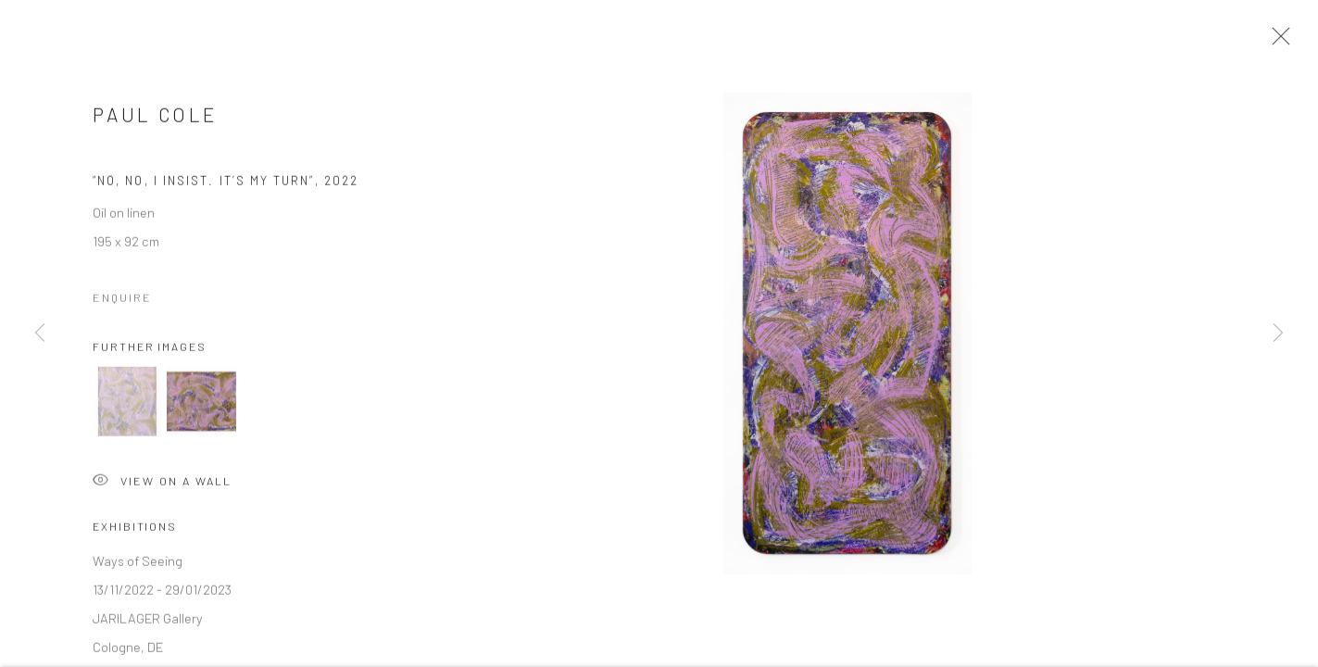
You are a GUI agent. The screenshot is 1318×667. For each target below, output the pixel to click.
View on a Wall (162, 486)
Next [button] (1278, 333)
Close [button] (1276, 42)
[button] (127, 406)
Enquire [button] (122, 301)
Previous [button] (40, 333)
